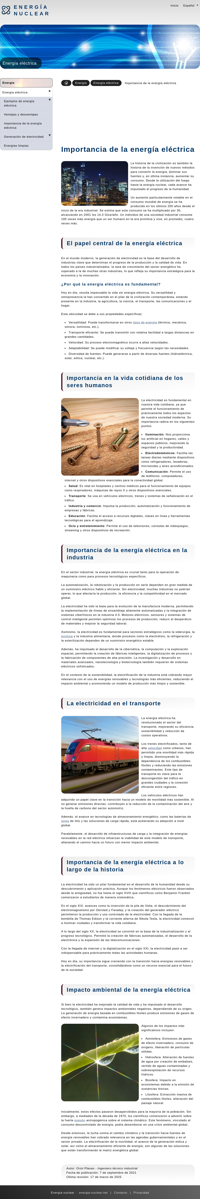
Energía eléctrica (15, 92)
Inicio (174, 5)
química (67, 636)
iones (65, 821)
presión (79, 1120)
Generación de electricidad (24, 136)
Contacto (120, 1192)
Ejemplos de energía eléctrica (19, 103)
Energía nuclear (32, 10)
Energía (8, 82)
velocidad (155, 748)
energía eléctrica (105, 284)
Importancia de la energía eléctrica (23, 125)
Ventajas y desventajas (21, 114)
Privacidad (141, 1192)
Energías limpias (16, 145)
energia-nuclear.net (93, 1192)
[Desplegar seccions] (48, 92)
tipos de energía (145, 322)
